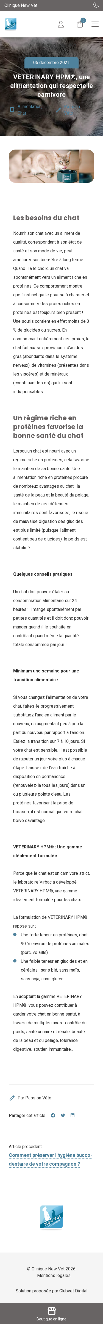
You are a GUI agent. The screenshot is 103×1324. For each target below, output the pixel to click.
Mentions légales (54, 1275)
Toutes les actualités (51, 45)
